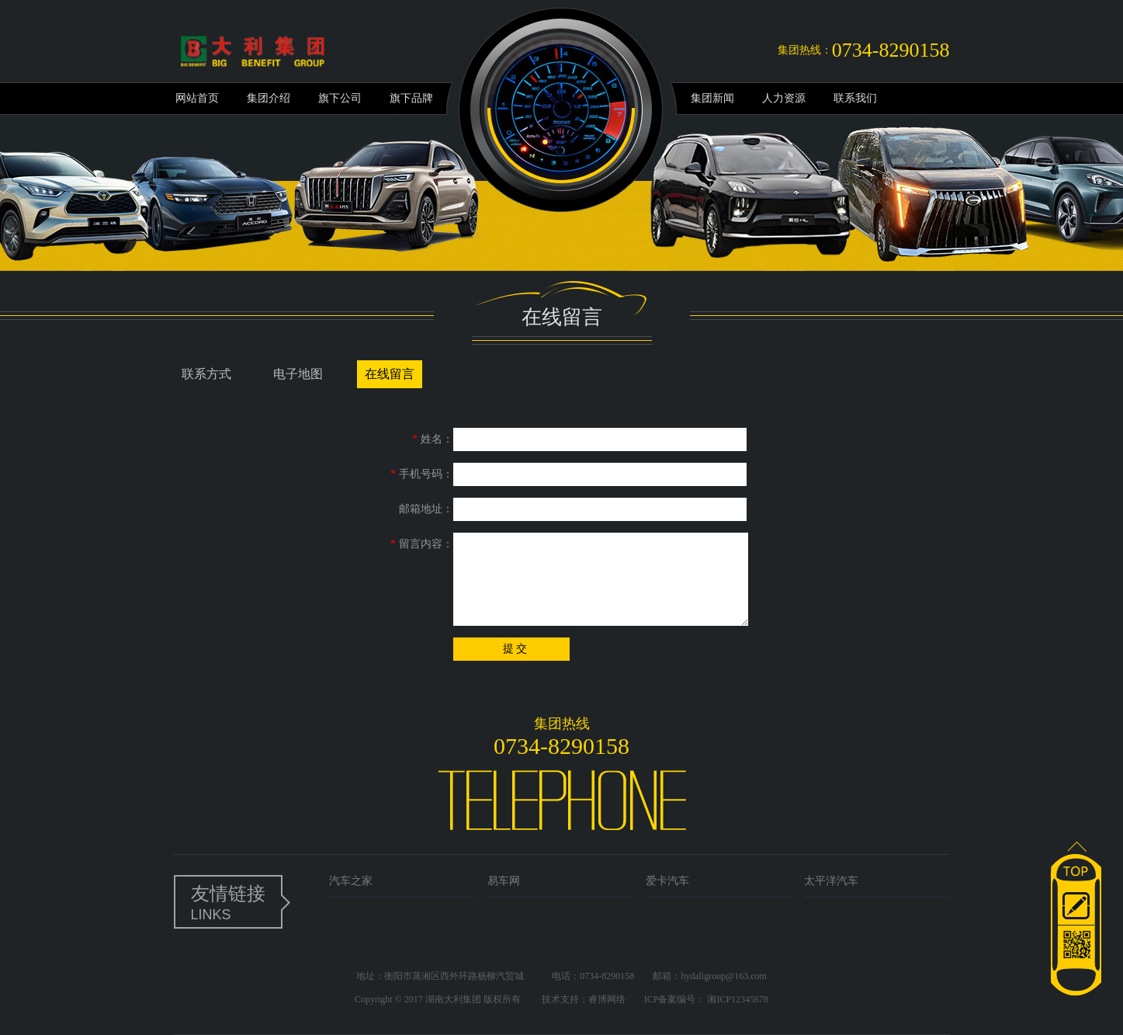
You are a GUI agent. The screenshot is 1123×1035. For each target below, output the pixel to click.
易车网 (503, 881)
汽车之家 (351, 881)
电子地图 (298, 373)
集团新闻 (712, 98)
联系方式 (206, 373)
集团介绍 (268, 98)
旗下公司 (340, 98)
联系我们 (855, 98)
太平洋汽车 (831, 881)
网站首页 (197, 98)
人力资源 (784, 98)
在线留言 (389, 373)
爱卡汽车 (667, 881)
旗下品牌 (411, 98)
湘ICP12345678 (737, 999)
